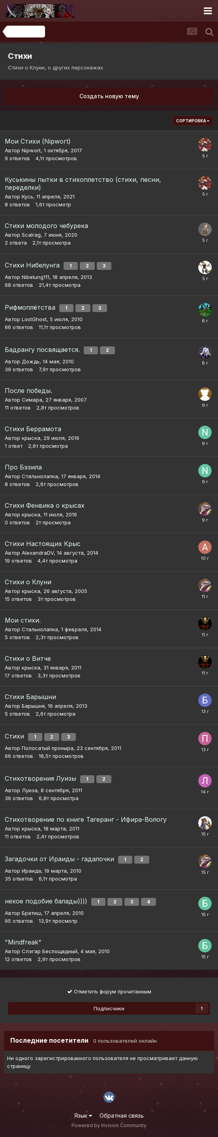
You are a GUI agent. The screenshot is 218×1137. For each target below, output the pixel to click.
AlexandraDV (38, 553)
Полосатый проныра (47, 748)
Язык (83, 1115)
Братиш (31, 913)
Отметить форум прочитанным (109, 991)
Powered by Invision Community (109, 1125)
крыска (31, 438)
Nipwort (31, 150)
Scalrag (31, 235)
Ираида (31, 871)
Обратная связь (122, 1115)
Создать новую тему (109, 96)
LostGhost (34, 319)
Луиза (30, 790)
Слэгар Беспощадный (49, 951)
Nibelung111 (35, 277)
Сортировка (192, 120)
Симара (32, 399)
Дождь (30, 361)
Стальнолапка (40, 476)
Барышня (33, 706)
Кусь (27, 196)
